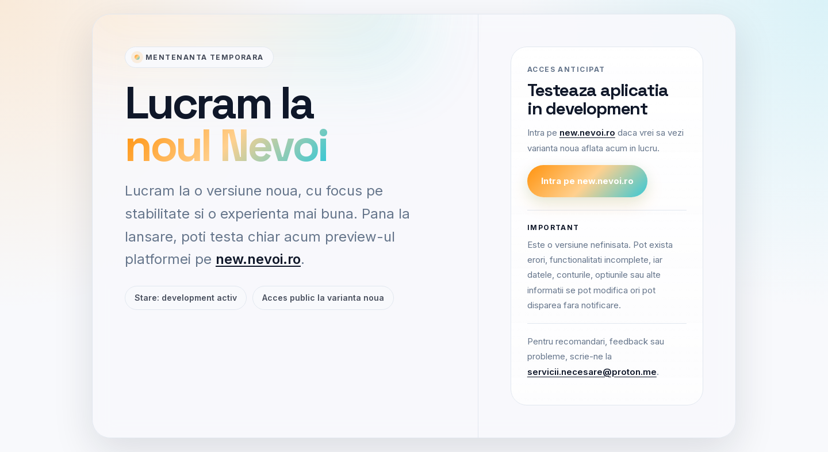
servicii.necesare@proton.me (592, 371)
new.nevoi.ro (258, 259)
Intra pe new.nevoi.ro (587, 180)
